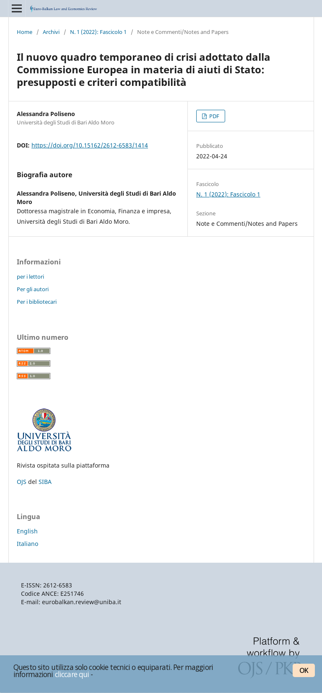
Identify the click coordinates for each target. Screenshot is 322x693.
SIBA (45, 482)
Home (24, 32)
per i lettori (30, 276)
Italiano (27, 544)
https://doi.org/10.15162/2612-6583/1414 (89, 145)
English (27, 531)
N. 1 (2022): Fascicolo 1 (98, 32)
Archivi (51, 32)
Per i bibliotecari (37, 301)
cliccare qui (72, 674)
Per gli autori (33, 289)
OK (303, 670)
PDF (213, 116)
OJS (21, 482)
